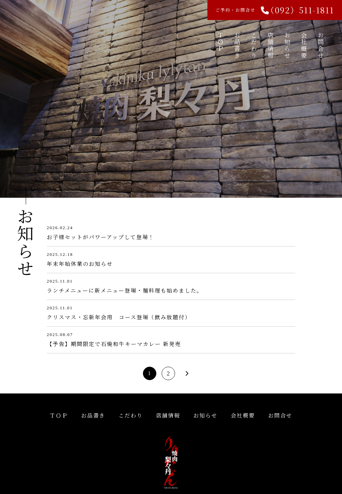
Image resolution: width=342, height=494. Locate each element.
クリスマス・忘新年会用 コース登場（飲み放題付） (119, 317)
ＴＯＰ (220, 42)
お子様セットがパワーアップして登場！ (100, 237)
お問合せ (320, 45)
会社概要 (304, 45)
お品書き (237, 45)
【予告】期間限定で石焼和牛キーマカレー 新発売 (114, 344)
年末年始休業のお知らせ (80, 264)
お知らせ (287, 45)
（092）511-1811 (300, 10)
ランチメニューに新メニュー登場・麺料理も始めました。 (125, 290)
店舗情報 (270, 45)
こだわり (253, 45)
